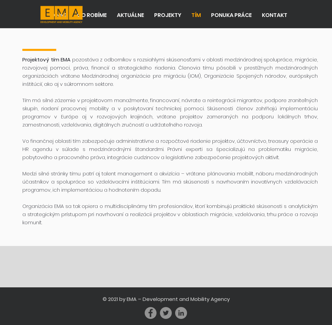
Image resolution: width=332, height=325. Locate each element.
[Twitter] (166, 313)
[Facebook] (151, 313)
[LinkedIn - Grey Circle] (181, 313)
